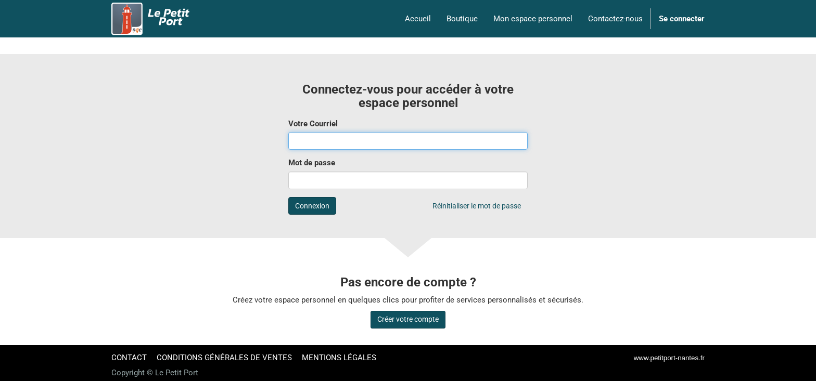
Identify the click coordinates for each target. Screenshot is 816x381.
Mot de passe (311, 162)
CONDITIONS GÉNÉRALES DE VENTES (224, 357)
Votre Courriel (313, 123)
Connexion (312, 206)
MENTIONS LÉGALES (339, 357)
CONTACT (129, 357)
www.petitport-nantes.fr (669, 358)
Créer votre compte (408, 319)
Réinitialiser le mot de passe (476, 206)
